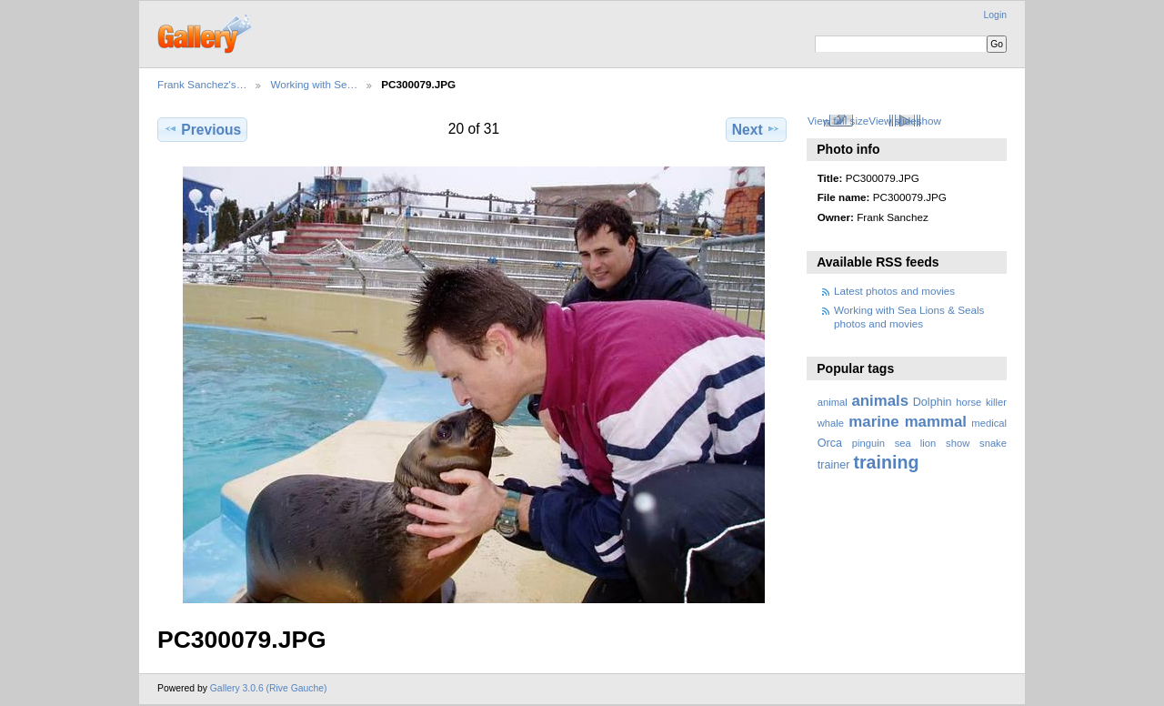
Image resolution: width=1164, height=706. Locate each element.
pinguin (868, 443)
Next (756, 129)
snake (993, 443)
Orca (830, 443)
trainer (834, 465)
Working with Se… (313, 84)
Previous (202, 129)
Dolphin (932, 402)
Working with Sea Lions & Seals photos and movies (909, 316)
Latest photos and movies (894, 291)
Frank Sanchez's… (201, 84)
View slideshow (904, 120)
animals (879, 400)
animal (833, 402)
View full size (838, 120)
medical (989, 423)
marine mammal (907, 421)
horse (968, 402)
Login (995, 15)
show (957, 443)
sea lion (916, 443)
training (885, 462)
